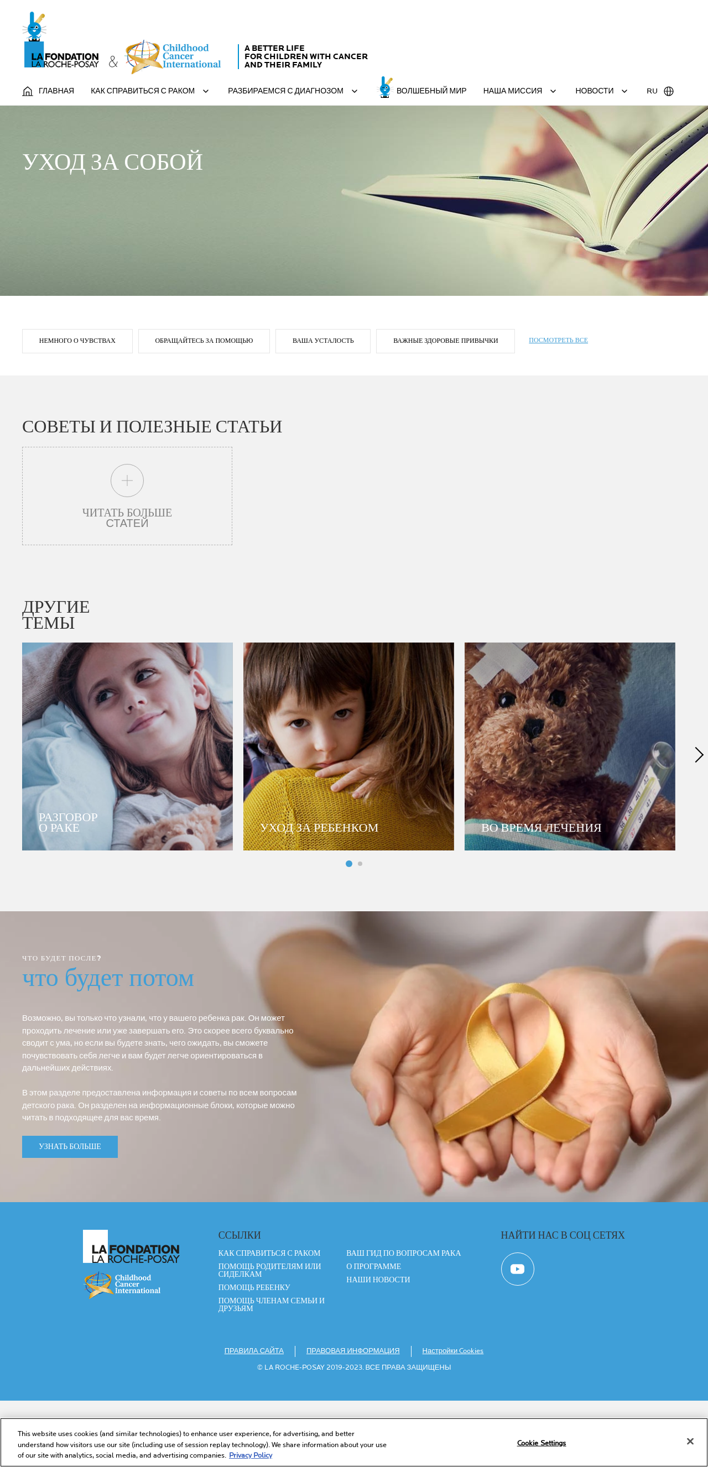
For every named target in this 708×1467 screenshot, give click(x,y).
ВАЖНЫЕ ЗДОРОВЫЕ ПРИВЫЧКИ (446, 404)
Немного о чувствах (77, 404)
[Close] (690, 1441)
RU (660, 91)
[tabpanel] (132, 812)
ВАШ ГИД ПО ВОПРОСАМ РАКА (403, 1320)
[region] (354, 1442)
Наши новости (378, 1346)
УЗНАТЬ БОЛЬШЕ (70, 1213)
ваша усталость (324, 404)
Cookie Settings (541, 1442)
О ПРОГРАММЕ (373, 1333)
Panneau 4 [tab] (360, 930)
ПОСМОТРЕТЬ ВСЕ (559, 404)
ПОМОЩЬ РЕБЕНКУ (254, 1354)
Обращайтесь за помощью (204, 404)
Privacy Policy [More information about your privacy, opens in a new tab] (250, 1455)
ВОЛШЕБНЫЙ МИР (432, 91)
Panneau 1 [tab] (349, 930)
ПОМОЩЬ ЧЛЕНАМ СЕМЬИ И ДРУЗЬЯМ (271, 1371)
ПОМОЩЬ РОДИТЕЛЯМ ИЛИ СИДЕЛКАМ (269, 1337)
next (697, 820)
